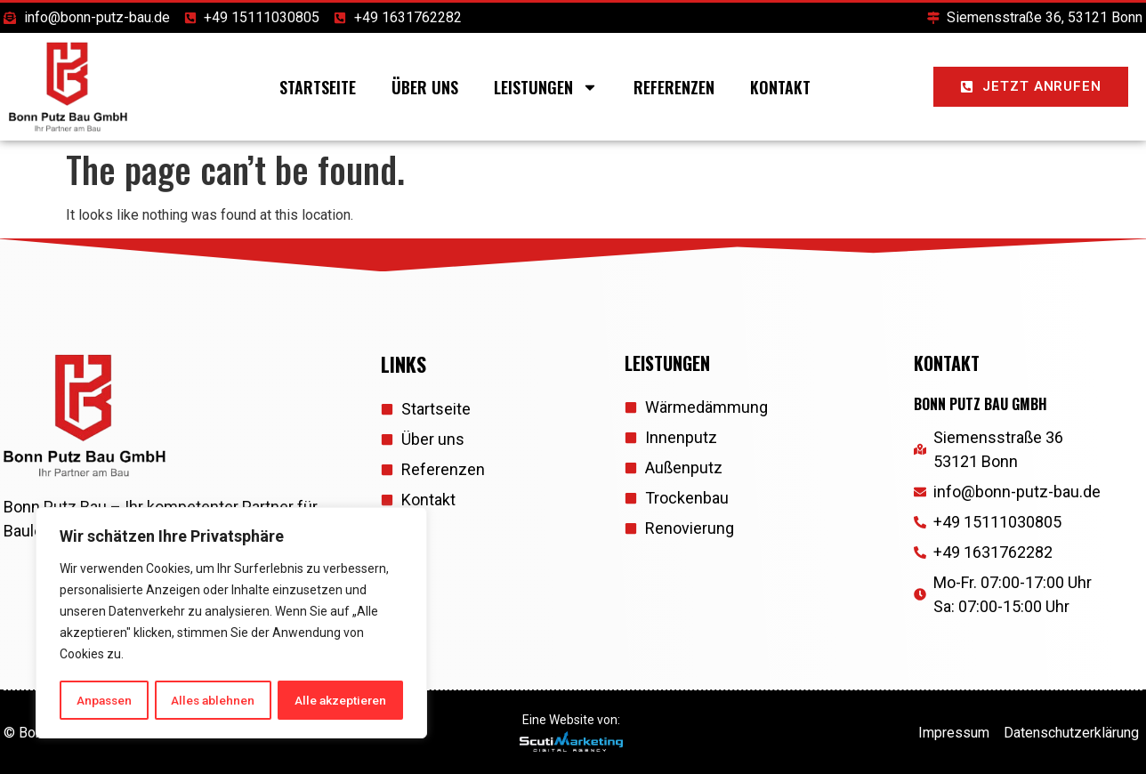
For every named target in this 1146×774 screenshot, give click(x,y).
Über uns (424, 87)
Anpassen (104, 700)
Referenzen (674, 87)
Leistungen (546, 87)
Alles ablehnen (213, 700)
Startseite (317, 87)
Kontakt (780, 87)
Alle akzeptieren (341, 700)
